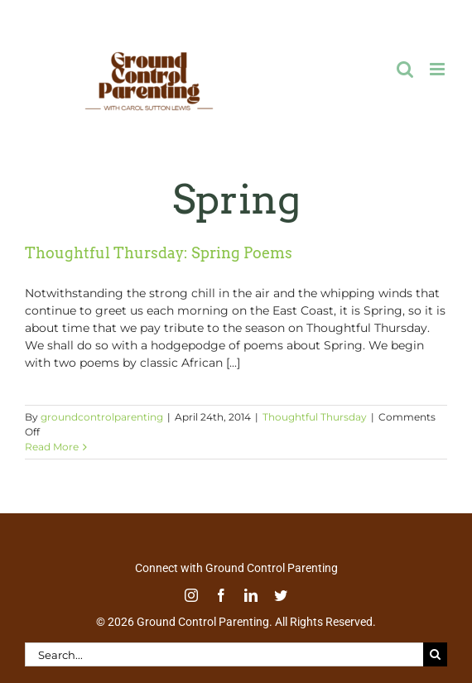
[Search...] (224, 654)
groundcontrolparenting (102, 417)
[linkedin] (251, 595)
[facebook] (221, 595)
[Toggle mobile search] (405, 69)
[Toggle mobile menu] (438, 69)
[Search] (435, 654)
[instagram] (191, 595)
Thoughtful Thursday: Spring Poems (158, 253)
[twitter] (280, 595)
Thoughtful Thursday (314, 417)
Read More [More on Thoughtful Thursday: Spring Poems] (52, 446)
